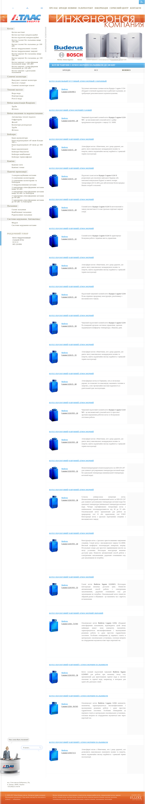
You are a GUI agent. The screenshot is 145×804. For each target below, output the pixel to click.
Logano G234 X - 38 (69, 268)
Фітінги (15, 109)
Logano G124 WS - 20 (70, 121)
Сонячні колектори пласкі (23, 85)
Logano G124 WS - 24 (70, 413)
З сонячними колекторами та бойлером (24, 181)
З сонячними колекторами (23, 178)
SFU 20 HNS (17, 244)
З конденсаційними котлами (24, 175)
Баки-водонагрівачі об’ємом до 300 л (27, 145)
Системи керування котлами (24, 225)
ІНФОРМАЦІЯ (101, 8)
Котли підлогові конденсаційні (25, 37)
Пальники (12, 206)
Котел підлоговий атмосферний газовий (70, 110)
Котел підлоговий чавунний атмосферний (71, 139)
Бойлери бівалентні (20, 152)
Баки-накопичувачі (20, 149)
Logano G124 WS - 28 (70, 442)
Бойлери (11, 134)
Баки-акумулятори (20, 138)
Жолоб (14, 122)
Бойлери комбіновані (21, 154)
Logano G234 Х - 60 (69, 384)
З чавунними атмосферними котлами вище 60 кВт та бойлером (28, 192)
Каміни (10, 161)
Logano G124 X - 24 (69, 179)
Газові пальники (19, 210)
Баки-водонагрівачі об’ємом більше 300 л (27, 141)
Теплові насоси (15, 90)
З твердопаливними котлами (24, 185)
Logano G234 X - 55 (69, 355)
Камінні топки (18, 167)
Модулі (15, 223)
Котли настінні (18, 32)
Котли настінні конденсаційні (25, 35)
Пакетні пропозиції (17, 172)
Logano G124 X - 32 (69, 239)
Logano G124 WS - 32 (70, 471)
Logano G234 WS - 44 (70, 544)
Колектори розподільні (22, 125)
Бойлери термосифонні (22, 157)
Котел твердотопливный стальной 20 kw (21, 239)
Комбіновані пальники (21, 212)
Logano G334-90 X (69, 92)
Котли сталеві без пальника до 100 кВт (27, 45)
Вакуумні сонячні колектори (24, 80)
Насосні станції (18, 83)
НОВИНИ (72, 8)
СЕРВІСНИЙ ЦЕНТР (119, 8)
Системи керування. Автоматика (23, 219)
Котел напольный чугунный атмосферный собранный (78, 81)
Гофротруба (17, 120)
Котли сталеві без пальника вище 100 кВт (26, 41)
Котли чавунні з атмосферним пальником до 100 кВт (25, 67)
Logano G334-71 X (69, 753)
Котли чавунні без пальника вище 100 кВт (26, 54)
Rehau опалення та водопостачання (25, 113)
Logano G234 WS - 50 (70, 675)
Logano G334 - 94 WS (70, 706)
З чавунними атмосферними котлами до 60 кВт (28, 196)
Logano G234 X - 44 (69, 297)
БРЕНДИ (63, 8)
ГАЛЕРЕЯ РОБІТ (85, 8)
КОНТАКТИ (135, 8)
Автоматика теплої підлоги (24, 117)
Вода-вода (16, 93)
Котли (10, 29)
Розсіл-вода (17, 99)
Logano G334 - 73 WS (70, 624)
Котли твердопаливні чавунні (24, 51)
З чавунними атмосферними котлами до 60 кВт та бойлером (28, 201)
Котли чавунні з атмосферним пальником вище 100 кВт (25, 63)
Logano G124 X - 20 (69, 150)
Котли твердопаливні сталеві (24, 49)
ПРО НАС (53, 8)
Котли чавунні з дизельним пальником (24, 71)
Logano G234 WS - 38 (70, 500)
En (4, 20)
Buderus (65, 89)
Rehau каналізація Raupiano (21, 103)
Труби (14, 106)
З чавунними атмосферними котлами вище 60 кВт (28, 188)
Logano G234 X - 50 (69, 326)
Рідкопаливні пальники (22, 215)
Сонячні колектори (16, 77)
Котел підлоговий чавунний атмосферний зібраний (76, 613)
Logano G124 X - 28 (69, 210)
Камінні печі (17, 165)
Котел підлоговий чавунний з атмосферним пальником (78, 665)
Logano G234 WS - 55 (70, 588)
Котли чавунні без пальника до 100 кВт (27, 59)
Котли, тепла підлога (65, 60)
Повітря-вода (17, 96)
